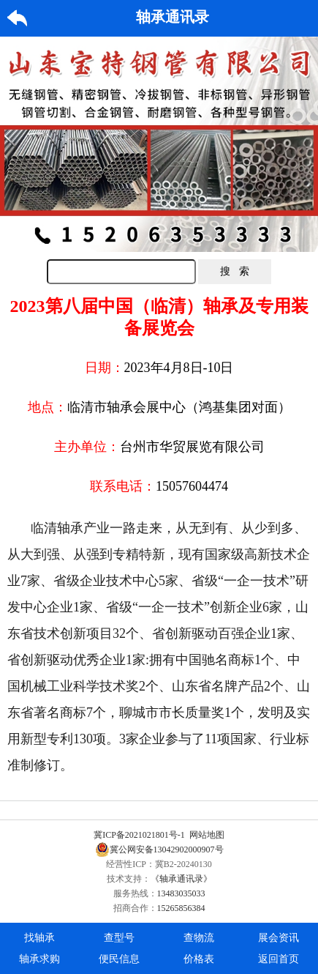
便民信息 (119, 958)
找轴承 (39, 937)
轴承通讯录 (172, 17)
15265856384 (181, 908)
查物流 (198, 937)
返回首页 (278, 958)
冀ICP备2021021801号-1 (139, 835)
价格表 (198, 958)
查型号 (119, 937)
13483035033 (181, 893)
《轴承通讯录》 (181, 879)
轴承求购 (39, 958)
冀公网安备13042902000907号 (159, 849)
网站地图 (206, 835)
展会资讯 (278, 937)
